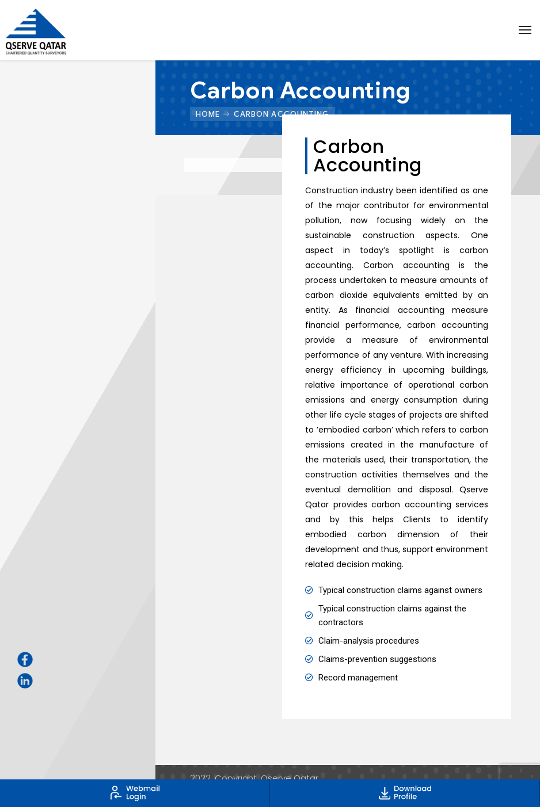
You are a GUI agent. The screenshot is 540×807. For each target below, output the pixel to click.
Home (208, 113)
